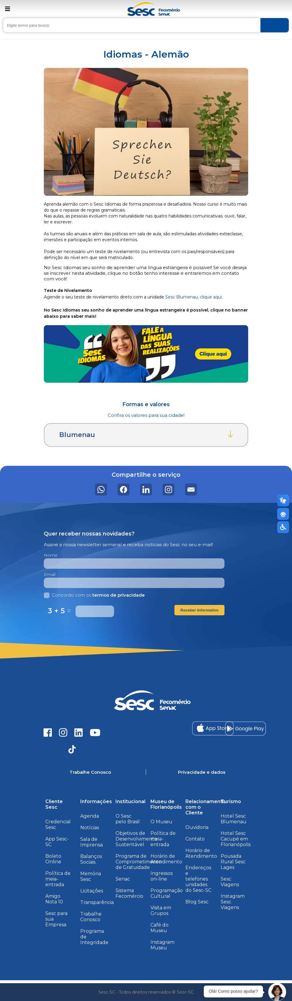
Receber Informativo (199, 610)
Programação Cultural (166, 893)
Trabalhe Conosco (91, 916)
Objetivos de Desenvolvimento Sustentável (136, 838)
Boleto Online (53, 859)
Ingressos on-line (161, 876)
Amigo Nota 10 (54, 899)
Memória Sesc (90, 876)
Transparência (97, 902)
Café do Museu (159, 927)
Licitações (91, 891)
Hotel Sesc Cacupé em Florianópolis (236, 838)
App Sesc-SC (57, 841)
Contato (195, 839)
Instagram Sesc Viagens (233, 901)
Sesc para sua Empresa (56, 919)
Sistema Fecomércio (129, 893)
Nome (50, 555)
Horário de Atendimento (166, 859)
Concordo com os (94, 595)
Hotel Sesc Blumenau (233, 818)
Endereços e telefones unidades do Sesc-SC (198, 879)
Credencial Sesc (58, 824)
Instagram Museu (162, 945)
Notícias (89, 827)
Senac (122, 879)
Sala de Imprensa (91, 842)
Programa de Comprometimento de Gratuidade (138, 861)
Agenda (89, 816)
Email (49, 574)
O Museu (161, 821)
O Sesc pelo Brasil (127, 818)
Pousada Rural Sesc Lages (233, 861)
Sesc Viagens (230, 881)
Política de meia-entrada (57, 878)
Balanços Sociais (91, 859)
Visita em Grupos (160, 910)
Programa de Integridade (94, 936)
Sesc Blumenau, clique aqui (193, 297)
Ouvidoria (196, 827)
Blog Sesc (196, 902)
